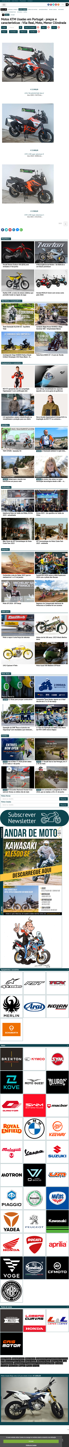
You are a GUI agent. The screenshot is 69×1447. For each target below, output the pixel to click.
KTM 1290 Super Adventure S (34, 215)
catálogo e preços (13, 9)
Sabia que (6, 611)
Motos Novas (30, 1358)
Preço (4, 31)
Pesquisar (64, 799)
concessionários (43, 9)
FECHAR (31, 1441)
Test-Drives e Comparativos (12, 301)
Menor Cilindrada (30, 27)
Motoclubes (13, 1366)
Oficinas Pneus (56, 1361)
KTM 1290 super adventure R (34, 154)
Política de (31, 1445)
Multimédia (6, 487)
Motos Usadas (6, 1358)
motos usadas (23, 9)
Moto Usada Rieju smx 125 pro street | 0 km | (34, 1398)
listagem (12, 15)
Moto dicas (6, 674)
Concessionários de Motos (15, 1361)
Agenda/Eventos (18, 1358)
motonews (61, 9)
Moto (44, 27)
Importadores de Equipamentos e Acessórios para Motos (34, 1363)
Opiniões (5, 425)
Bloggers (22, 1366)
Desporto (5, 549)
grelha (7, 15)
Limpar (4, 27)
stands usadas (53, 9)
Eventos (5, 736)
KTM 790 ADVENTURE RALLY (34, 93)
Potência (23, 31)
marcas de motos (32, 9)
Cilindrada (13, 31)
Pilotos (29, 1366)
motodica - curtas (22, 12)
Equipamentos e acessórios (12, 363)
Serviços (36, 1366)
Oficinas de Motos (43, 1361)
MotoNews (6, 239)
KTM (54, 27)
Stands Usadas (31, 1361)
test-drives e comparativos (8, 12)
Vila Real (33, 31)
